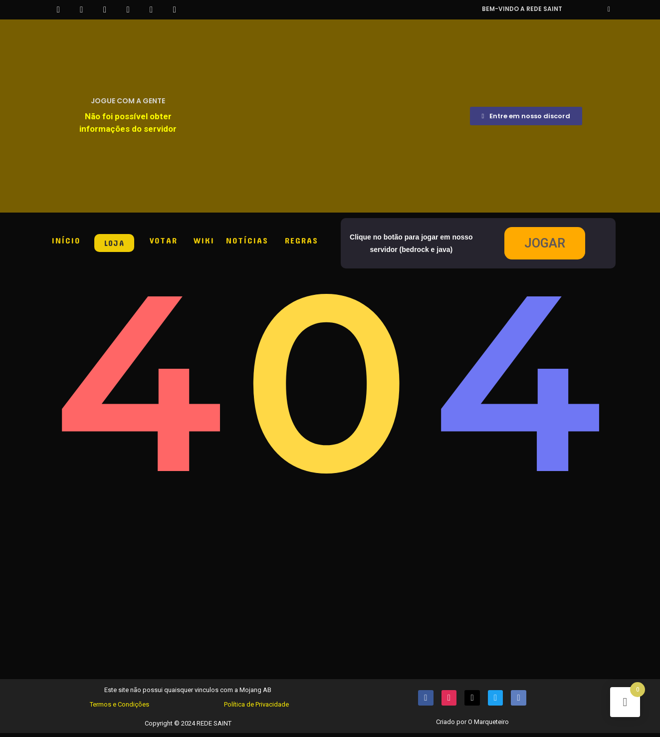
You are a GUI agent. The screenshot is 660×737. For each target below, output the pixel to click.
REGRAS (301, 240)
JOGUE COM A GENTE (128, 101)
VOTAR (164, 240)
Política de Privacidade (256, 708)
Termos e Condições (119, 708)
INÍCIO (66, 240)
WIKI (204, 240)
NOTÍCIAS (247, 240)
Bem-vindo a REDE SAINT (522, 8)
